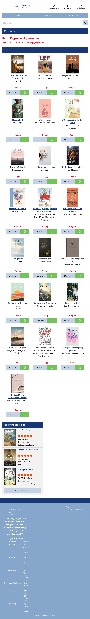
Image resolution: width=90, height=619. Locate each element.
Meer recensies (22, 491)
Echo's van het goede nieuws (72, 210)
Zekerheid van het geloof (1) (72, 260)
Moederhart (45, 120)
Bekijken (12, 93)
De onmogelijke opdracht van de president (45, 210)
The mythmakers (25, 469)
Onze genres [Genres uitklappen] (11, 31)
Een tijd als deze (72, 303)
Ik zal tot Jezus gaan (17, 347)
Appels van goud (44, 259)
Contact (74, 15)
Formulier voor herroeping (75, 512)
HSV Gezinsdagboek (45, 347)
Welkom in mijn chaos (45, 167)
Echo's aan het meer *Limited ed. (17, 77)
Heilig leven (17, 259)
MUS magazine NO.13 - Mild (72, 121)
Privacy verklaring (75, 509)
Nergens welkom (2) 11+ (28, 450)
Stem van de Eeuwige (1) (45, 303)
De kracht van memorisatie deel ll (17, 396)
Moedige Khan (24, 430)
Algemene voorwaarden (75, 507)
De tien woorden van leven (17, 304)
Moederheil (17, 120)
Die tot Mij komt (17, 167)
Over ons (46, 15)
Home (18, 15)
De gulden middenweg (72, 75)
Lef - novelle (45, 75)
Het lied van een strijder (72, 167)
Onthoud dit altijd (17, 209)
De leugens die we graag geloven (73, 349)
